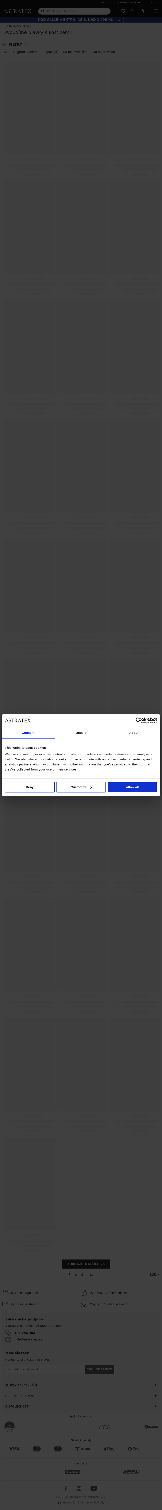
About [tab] (134, 732)
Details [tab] (81, 732)
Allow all (132, 787)
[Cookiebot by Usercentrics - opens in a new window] (138, 720)
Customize (81, 787)
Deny (30, 787)
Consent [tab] (28, 732)
